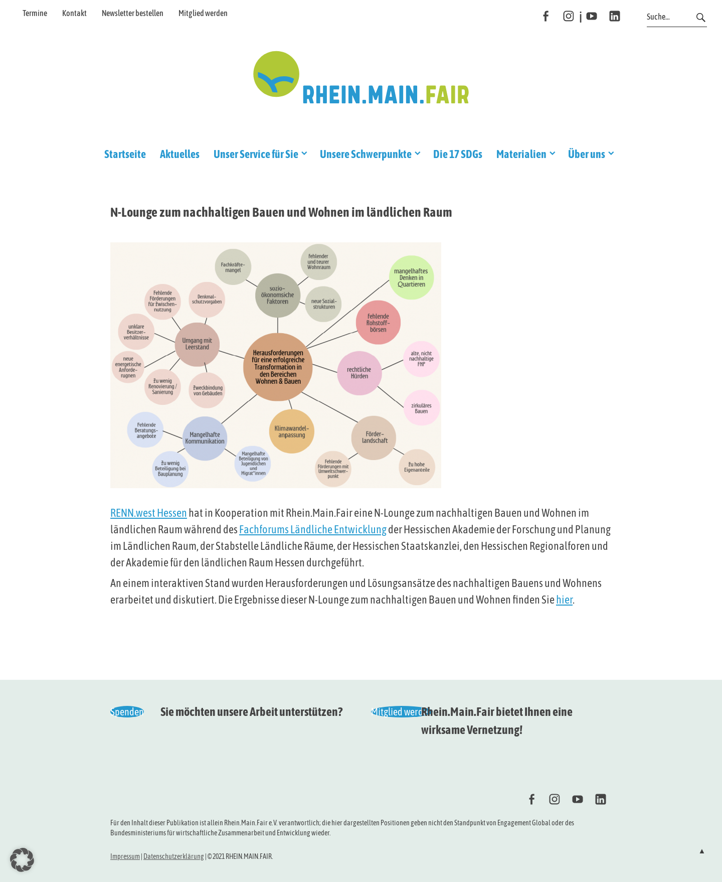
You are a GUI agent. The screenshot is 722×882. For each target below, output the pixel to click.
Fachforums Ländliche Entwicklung (313, 529)
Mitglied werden (203, 13)
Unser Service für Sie (256, 154)
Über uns (586, 154)
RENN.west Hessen (148, 512)
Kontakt (74, 13)
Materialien (521, 154)
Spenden (127, 711)
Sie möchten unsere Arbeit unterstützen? (251, 711)
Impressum (125, 856)
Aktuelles (180, 154)
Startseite (125, 154)
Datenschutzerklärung (173, 856)
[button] (22, 860)
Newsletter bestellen (132, 13)
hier (564, 599)
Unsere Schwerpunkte (366, 154)
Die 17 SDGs (457, 154)
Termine (35, 13)
